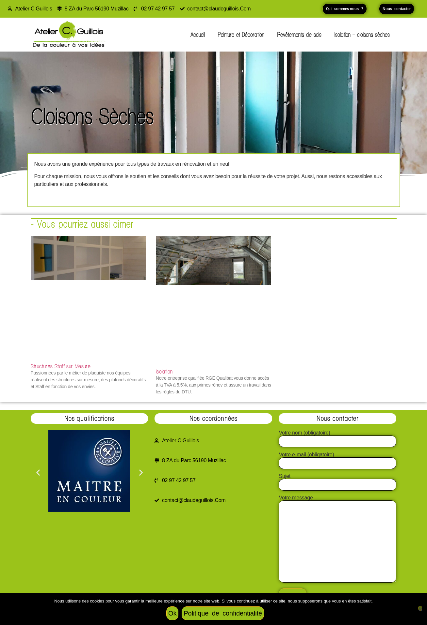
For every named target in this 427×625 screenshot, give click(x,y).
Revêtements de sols (299, 34)
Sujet (337, 480)
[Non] (420, 608)
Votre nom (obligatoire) (337, 437)
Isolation (164, 371)
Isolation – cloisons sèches (362, 34)
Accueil (197, 34)
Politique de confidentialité (223, 613)
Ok (172, 613)
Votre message (337, 539)
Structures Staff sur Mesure (61, 366)
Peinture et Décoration (241, 34)
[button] (38, 472)
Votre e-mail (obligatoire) (337, 459)
